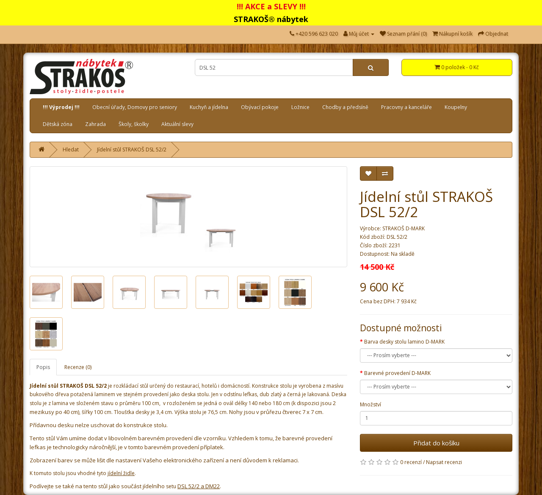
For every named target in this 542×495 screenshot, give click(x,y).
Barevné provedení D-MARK (397, 373)
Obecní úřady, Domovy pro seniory (134, 107)
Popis (43, 367)
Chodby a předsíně (345, 107)
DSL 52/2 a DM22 (198, 486)
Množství (370, 404)
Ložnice (300, 107)
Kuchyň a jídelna (209, 107)
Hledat (71, 149)
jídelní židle (121, 473)
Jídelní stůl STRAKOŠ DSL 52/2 (131, 149)
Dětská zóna (57, 124)
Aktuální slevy (177, 124)
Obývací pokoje (260, 107)
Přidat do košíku (436, 443)
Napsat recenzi (444, 462)
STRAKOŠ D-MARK (403, 228)
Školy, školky (134, 124)
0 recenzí (411, 462)
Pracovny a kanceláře (406, 107)
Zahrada (95, 124)
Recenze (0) (77, 367)
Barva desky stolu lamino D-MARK (404, 341)
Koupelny (456, 107)
